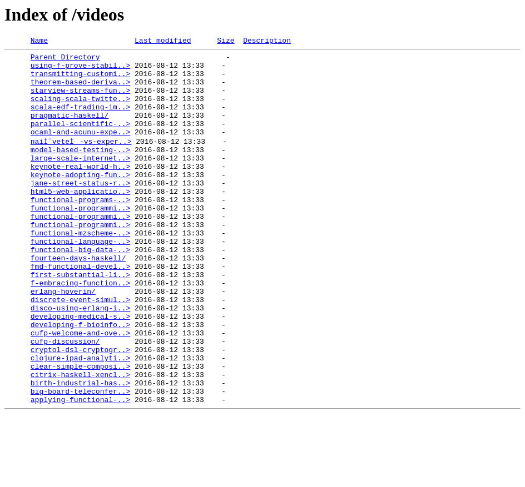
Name (39, 42)
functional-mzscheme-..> (80, 270)
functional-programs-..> (80, 230)
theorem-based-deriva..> (80, 90)
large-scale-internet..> (80, 180)
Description (267, 42)
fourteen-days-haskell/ (78, 300)
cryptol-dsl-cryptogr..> (80, 410)
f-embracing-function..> (80, 330)
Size (225, 42)
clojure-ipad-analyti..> (80, 420)
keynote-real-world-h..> (80, 190)
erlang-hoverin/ (63, 340)
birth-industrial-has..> (80, 450)
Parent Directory (65, 60)
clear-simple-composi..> (80, 430)
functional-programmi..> (80, 240)
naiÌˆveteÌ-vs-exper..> (81, 160)
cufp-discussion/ (65, 400)
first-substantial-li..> (80, 320)
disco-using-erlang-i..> (80, 360)
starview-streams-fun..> (80, 100)
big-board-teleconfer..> (80, 460)
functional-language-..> (80, 280)
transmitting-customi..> (80, 80)
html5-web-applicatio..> (80, 220)
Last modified (163, 42)
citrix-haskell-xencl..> (80, 440)
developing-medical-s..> (80, 370)
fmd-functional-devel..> (80, 310)
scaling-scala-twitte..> (80, 110)
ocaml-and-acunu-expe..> (80, 150)
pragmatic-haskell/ (69, 130)
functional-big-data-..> (80, 290)
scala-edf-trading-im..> (80, 120)
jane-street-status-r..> (80, 210)
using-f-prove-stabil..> (80, 70)
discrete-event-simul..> (80, 350)
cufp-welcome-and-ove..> (80, 390)
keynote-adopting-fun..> (80, 200)
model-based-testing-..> (80, 170)
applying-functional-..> (80, 470)
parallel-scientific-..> (80, 140)
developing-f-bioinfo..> (80, 380)
